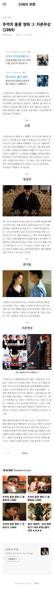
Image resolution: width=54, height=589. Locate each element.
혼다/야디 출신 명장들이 (18, 77)
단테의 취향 (27, 4)
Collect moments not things (19, 553)
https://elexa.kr (13, 72)
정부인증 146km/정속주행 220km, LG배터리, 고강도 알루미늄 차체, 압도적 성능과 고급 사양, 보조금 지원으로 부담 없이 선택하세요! (18, 82)
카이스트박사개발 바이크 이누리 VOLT (18, 56)
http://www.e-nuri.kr (16, 52)
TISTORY (27, 583)
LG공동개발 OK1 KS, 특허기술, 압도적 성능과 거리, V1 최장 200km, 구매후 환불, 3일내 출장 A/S (18, 61)
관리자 (36, 583)
